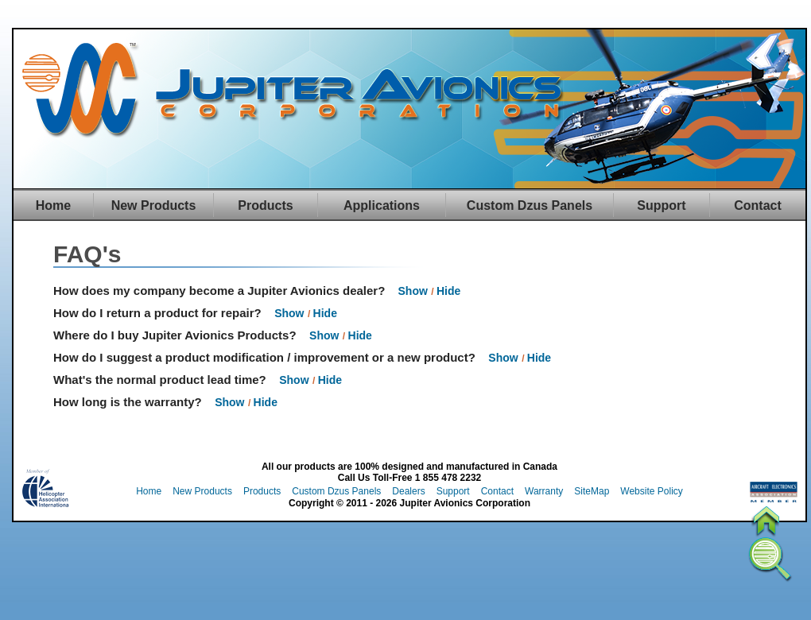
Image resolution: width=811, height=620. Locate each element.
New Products (153, 205)
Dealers (408, 491)
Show (413, 291)
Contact (758, 205)
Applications (381, 205)
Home (53, 205)
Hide (448, 291)
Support (661, 205)
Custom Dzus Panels (529, 205)
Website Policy (651, 491)
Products (265, 205)
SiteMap (591, 491)
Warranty (544, 491)
